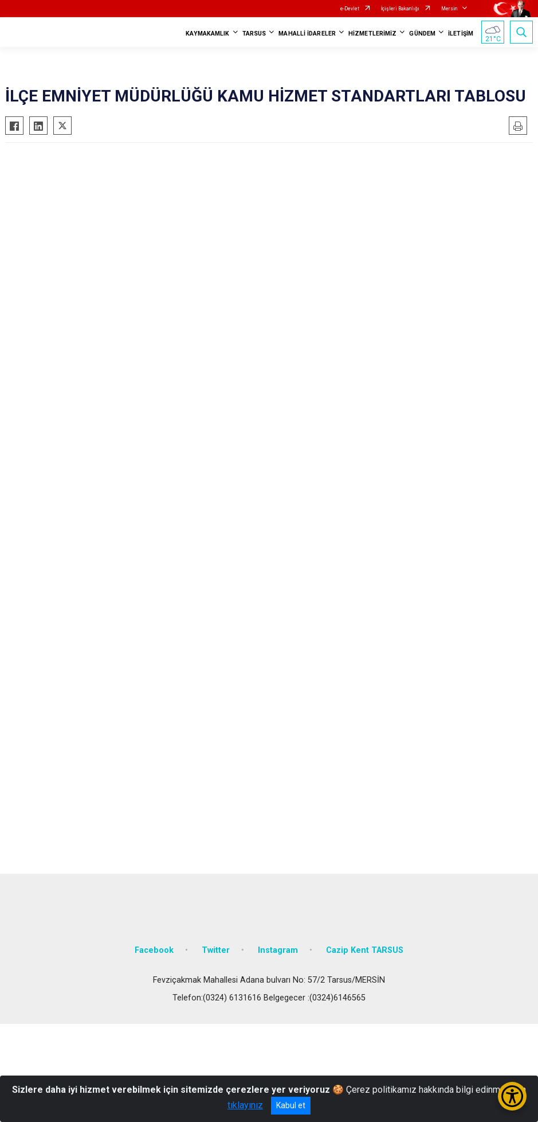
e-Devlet (349, 8)
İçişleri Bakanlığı (400, 8)
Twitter (216, 950)
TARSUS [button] (254, 33)
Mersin (449, 8)
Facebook (154, 950)
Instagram (278, 950)
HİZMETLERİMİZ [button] (372, 33)
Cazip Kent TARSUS (364, 950)
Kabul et (290, 1105)
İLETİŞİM (460, 33)
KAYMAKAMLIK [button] (207, 33)
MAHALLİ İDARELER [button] (307, 33)
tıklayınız (245, 1105)
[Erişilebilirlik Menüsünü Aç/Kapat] (512, 1096)
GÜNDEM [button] (422, 33)
